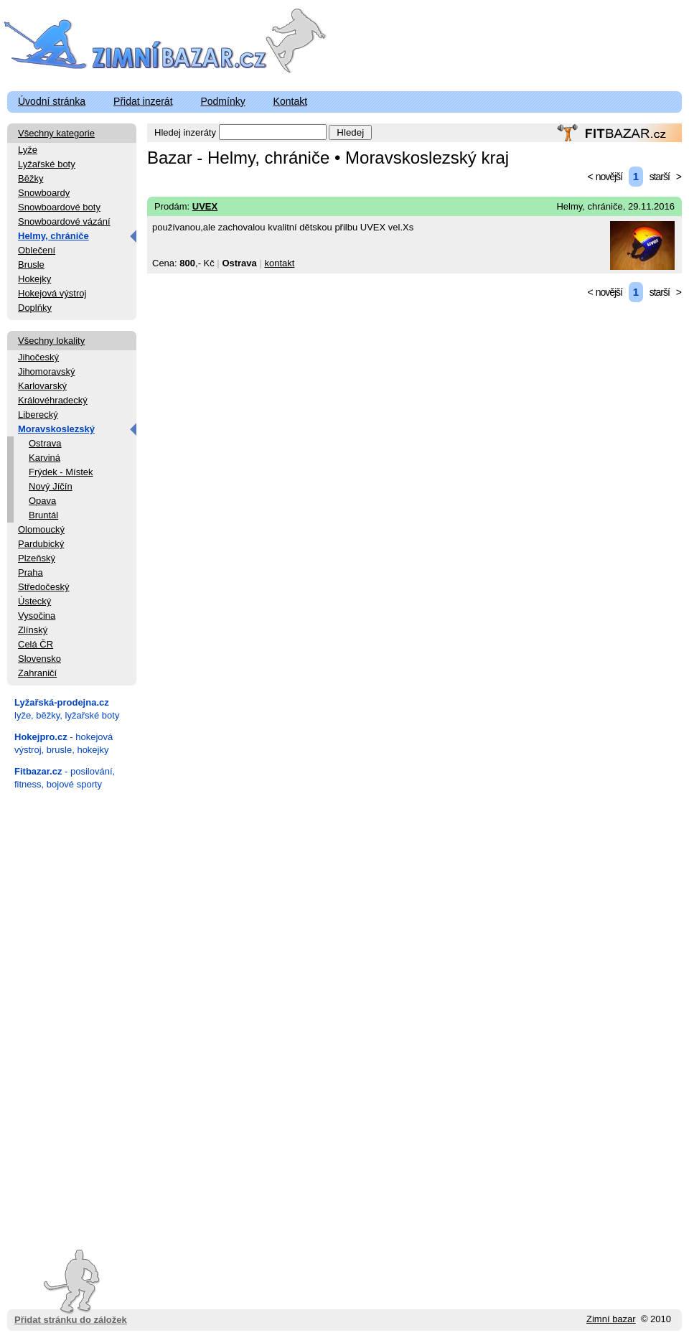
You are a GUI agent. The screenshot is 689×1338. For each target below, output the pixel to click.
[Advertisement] (71, 1015)
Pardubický (41, 543)
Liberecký (38, 414)
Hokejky (34, 278)
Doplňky (35, 307)
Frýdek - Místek (61, 472)
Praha (30, 572)
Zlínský (32, 629)
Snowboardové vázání (64, 221)
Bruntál (43, 515)
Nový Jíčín (50, 486)
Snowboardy (44, 192)
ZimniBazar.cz (138, 44)
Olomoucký (41, 529)
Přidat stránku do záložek (70, 1287)
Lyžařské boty (46, 164)
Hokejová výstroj (52, 293)
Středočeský (44, 586)
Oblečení (36, 250)
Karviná (44, 457)
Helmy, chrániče (53, 235)
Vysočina (36, 615)
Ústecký (34, 601)
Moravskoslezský (56, 429)
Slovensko (39, 658)
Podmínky (222, 101)
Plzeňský (36, 558)
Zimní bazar (611, 1319)
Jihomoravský (46, 371)
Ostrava (45, 443)
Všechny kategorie (56, 133)
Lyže (27, 149)
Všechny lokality (51, 340)
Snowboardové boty (59, 207)
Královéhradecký (53, 400)
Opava (42, 500)
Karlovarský (42, 385)
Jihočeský (38, 357)
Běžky (30, 178)
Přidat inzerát (142, 101)
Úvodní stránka (51, 101)
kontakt (279, 263)
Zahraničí (37, 673)
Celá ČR (35, 644)
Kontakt (290, 101)
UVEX (204, 206)
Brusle (31, 264)
